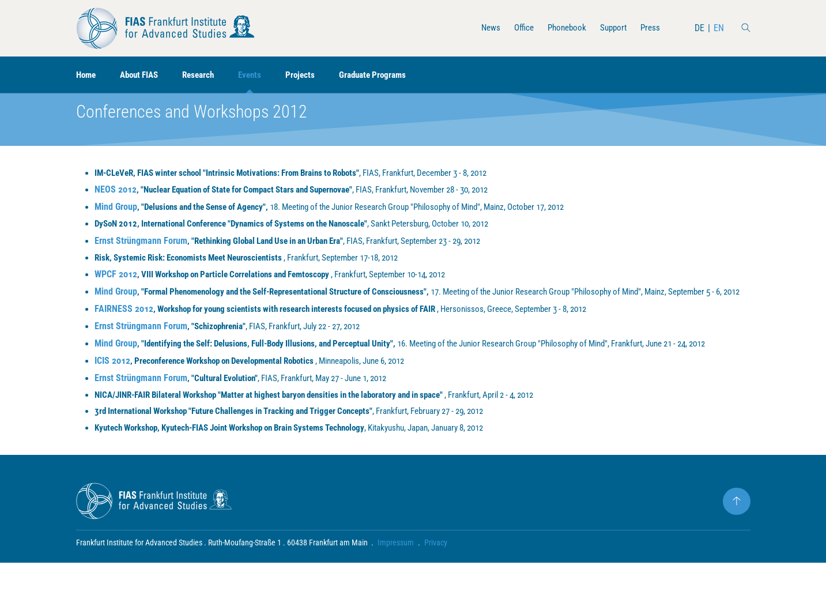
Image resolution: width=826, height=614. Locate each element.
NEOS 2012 (116, 208)
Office (516, 27)
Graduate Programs (388, 75)
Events (260, 75)
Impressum (396, 593)
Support (611, 27)
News (482, 27)
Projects (312, 75)
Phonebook (562, 27)
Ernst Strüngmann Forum (141, 260)
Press (649, 27)
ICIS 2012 (112, 409)
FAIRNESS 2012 (124, 343)
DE (699, 27)
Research (206, 75)
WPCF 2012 (116, 294)
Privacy (436, 593)
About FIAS (143, 75)
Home (87, 75)
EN (719, 27)
